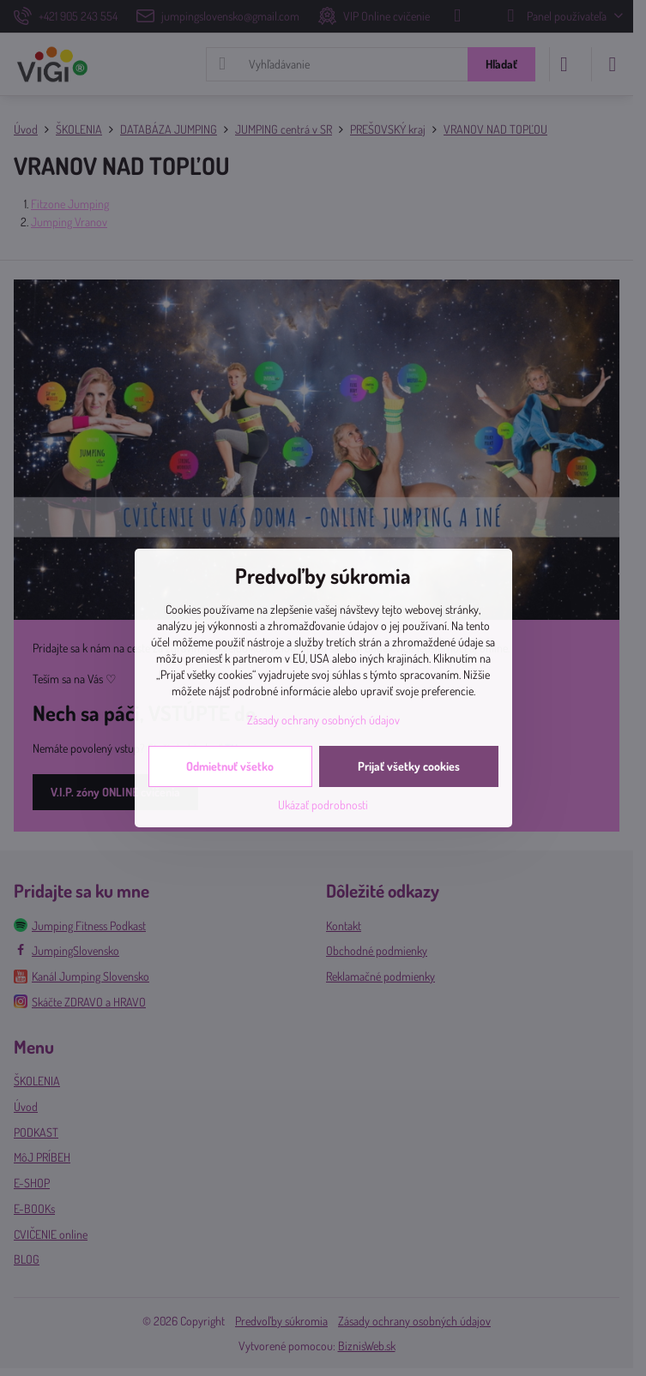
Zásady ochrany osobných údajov (323, 719)
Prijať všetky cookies (409, 766)
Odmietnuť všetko (230, 766)
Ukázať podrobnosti (323, 804)
